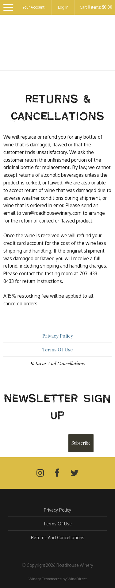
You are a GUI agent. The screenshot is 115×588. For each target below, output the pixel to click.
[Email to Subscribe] (49, 442)
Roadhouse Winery (57, 45)
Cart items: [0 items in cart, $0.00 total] (96, 7)
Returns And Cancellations (57, 363)
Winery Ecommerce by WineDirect (58, 578)
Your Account (33, 7)
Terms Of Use (57, 349)
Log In (63, 7)
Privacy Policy (57, 335)
